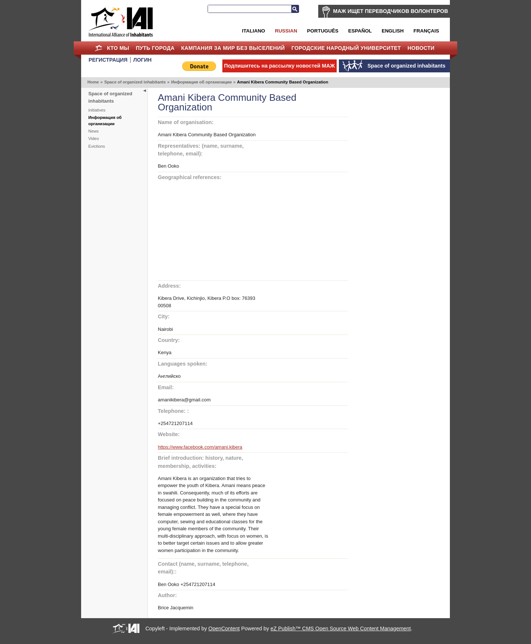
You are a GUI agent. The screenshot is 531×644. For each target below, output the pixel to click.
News (93, 131)
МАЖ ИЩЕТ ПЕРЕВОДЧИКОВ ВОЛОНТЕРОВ (390, 11)
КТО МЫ (118, 48)
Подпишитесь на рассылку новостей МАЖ (279, 66)
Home (98, 48)
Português (323, 31)
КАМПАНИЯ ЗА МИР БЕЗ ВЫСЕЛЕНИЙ (233, 48)
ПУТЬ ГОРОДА (155, 48)
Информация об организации (201, 82)
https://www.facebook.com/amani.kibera (200, 447)
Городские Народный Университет (346, 48)
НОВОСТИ (421, 48)
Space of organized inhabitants (135, 82)
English (393, 31)
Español (360, 31)
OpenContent (224, 628)
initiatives (96, 110)
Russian (286, 31)
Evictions (96, 146)
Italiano (253, 31)
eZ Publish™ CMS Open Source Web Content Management (341, 628)
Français (426, 31)
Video (93, 138)
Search (295, 9)
